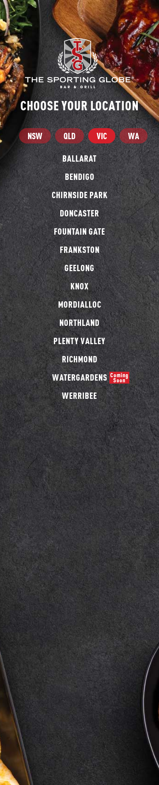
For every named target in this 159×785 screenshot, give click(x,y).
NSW (35, 136)
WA (133, 136)
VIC (102, 136)
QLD (69, 136)
